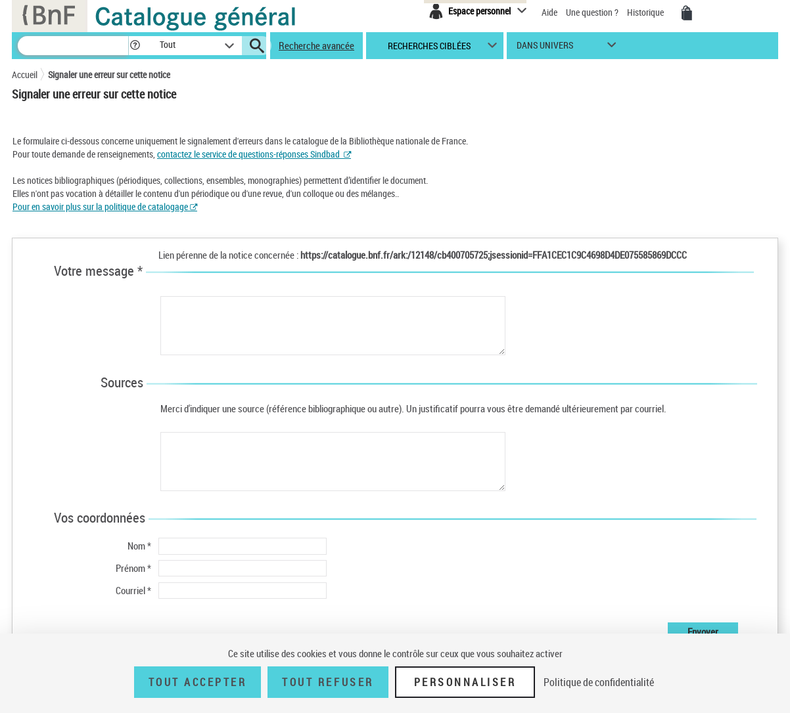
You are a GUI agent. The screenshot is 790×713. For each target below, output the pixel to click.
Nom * (139, 545)
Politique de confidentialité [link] (599, 682)
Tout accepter (198, 682)
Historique (646, 12)
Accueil (24, 74)
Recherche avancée (316, 45)
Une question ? (592, 12)
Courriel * (133, 590)
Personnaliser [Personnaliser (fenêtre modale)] (465, 682)
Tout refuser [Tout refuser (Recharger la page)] (327, 682)
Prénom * (133, 567)
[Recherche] (73, 45)
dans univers (545, 48)
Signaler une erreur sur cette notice (109, 74)
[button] (135, 45)
